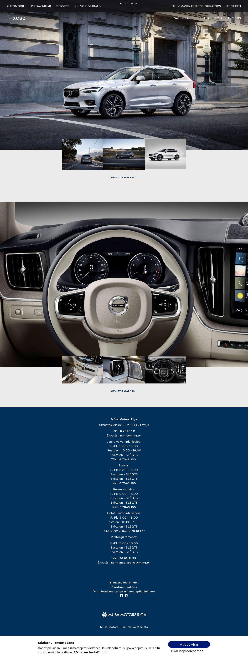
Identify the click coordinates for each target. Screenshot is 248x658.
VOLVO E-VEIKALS (88, 6)
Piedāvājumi (41, 6)
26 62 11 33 (127, 558)
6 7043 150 (127, 459)
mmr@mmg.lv (130, 435)
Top (9, 18)
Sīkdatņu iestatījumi (124, 582)
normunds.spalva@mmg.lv (130, 562)
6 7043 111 (127, 431)
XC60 (19, 18)
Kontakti (233, 6)
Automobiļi (16, 6)
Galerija (181, 18)
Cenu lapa (201, 18)
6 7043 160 (127, 483)
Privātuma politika (124, 586)
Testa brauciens (227, 18)
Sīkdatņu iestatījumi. (91, 652)
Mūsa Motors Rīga (124, 419)
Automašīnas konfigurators (196, 6)
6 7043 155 (128, 507)
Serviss (62, 6)
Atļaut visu (189, 644)
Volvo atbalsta (138, 626)
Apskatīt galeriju (124, 177)
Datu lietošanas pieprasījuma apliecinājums (124, 591)
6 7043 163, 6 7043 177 (127, 530)
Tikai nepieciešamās (186, 651)
